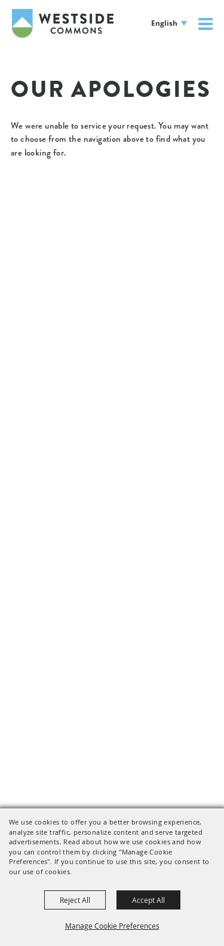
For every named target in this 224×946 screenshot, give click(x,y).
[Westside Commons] (62, 23)
